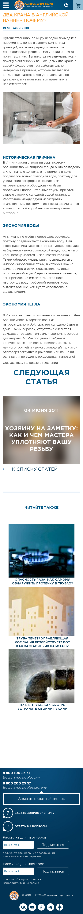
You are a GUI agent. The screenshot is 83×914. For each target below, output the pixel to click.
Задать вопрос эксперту (35, 812)
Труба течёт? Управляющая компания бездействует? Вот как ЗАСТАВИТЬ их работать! (42, 642)
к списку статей (35, 469)
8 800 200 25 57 (17, 783)
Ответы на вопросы (31, 826)
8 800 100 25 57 (16, 773)
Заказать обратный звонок (41, 799)
